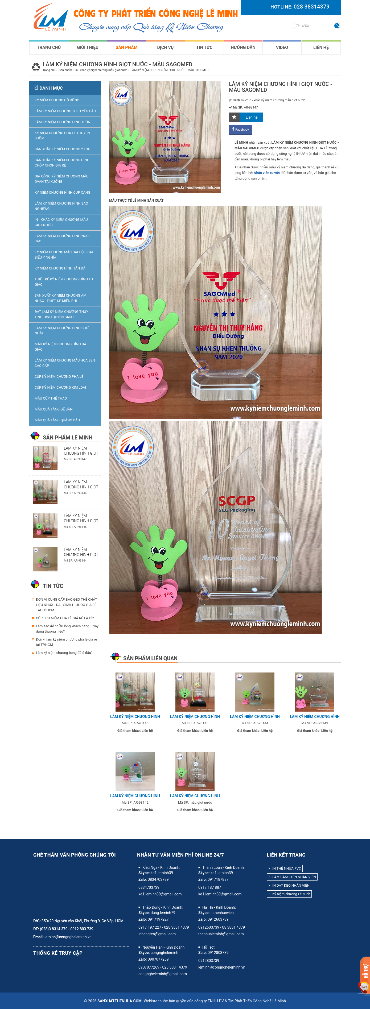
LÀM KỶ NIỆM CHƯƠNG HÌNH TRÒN (63, 122)
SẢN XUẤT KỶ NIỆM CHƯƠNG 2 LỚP (62, 149)
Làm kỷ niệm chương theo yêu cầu (65, 111)
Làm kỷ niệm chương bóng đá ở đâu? (64, 653)
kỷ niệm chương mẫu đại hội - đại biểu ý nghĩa (64, 254)
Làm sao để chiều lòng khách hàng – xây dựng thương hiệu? (67, 628)
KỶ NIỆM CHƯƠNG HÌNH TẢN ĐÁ (60, 268)
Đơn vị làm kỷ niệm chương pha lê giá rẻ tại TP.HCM (66, 642)
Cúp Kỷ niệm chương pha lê (59, 377)
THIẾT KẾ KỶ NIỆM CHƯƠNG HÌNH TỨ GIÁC (64, 281)
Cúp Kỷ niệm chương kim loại (60, 387)
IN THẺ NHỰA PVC (285, 868)
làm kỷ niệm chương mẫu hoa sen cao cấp (65, 363)
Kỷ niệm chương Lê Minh (289, 894)
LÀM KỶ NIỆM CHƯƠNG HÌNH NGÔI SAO (62, 238)
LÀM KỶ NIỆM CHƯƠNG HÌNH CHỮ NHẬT (62, 330)
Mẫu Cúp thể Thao (51, 398)
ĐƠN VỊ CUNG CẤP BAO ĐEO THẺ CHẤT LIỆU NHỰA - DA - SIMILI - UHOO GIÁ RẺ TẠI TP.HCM (66, 604)
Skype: (144, 873)
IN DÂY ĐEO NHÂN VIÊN (289, 885)
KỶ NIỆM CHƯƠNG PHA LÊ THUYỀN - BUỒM (63, 135)
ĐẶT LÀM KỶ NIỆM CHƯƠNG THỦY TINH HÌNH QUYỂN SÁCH (61, 314)
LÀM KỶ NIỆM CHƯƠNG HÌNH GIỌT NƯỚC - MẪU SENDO (81, 521)
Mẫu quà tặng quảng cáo (57, 420)
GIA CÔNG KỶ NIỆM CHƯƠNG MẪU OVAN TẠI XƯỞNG (61, 179)
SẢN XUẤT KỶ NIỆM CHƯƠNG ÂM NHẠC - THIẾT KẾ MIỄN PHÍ (60, 298)
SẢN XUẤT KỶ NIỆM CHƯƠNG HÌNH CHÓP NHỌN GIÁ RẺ (62, 162)
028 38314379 (312, 6)
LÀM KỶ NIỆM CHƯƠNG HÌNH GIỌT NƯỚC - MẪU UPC (81, 487)
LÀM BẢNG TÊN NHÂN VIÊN (292, 877)
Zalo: (142, 879)
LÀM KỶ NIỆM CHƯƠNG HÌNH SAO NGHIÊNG (61, 206)
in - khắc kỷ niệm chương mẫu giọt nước (61, 222)
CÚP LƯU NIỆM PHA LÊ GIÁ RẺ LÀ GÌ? (65, 618)
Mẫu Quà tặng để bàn (53, 409)
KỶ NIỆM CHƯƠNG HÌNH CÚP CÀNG (62, 192)
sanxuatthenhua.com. (120, 1001)
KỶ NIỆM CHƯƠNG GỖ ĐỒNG (57, 100)
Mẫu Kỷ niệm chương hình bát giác (61, 346)
